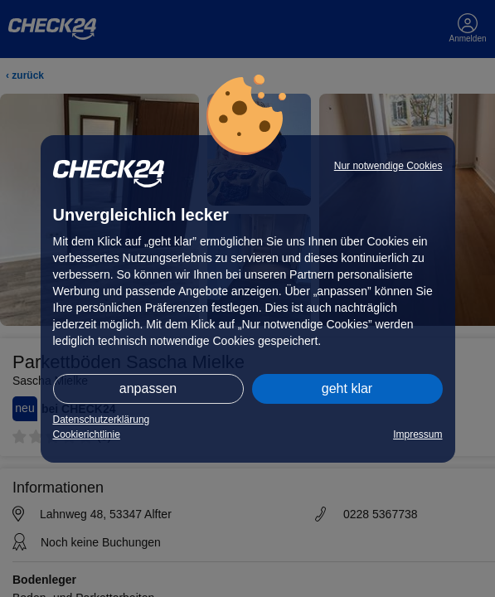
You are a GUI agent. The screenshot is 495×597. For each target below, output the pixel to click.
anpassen (148, 388)
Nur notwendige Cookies (388, 166)
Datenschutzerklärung (101, 419)
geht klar (347, 388)
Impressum (417, 434)
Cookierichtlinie (86, 434)
